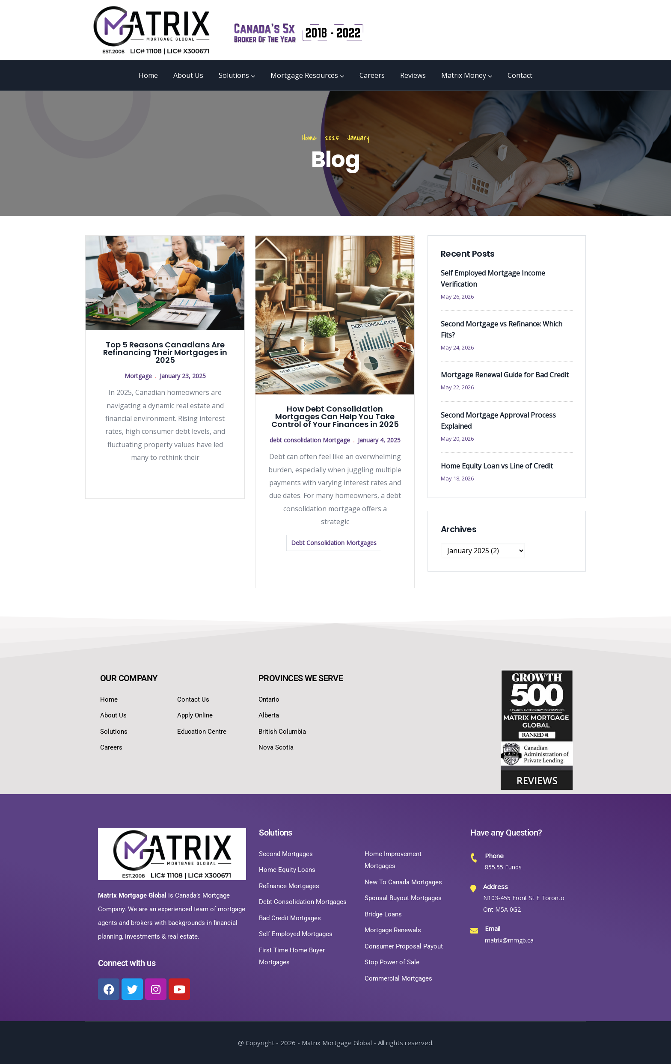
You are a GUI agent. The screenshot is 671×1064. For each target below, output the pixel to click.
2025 (332, 138)
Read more (165, 479)
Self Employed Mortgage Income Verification (493, 278)
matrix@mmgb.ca (509, 940)
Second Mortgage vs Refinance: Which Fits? (501, 329)
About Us (188, 75)
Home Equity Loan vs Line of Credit (497, 466)
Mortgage (138, 376)
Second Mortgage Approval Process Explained (498, 420)
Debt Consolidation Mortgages (334, 543)
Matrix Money (466, 75)
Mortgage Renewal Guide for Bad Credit (505, 374)
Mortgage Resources (307, 75)
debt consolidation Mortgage (310, 440)
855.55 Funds (503, 867)
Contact (520, 75)
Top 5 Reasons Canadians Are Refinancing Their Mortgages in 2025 (165, 352)
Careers (372, 75)
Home (148, 75)
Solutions (237, 75)
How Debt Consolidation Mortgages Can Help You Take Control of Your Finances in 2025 (335, 416)
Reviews (413, 75)
